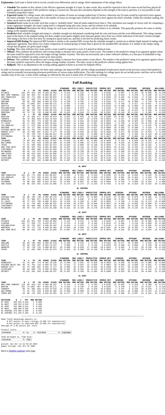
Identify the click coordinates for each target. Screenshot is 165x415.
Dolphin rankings (17, 395)
